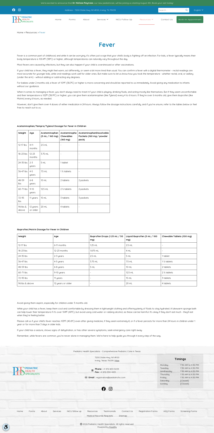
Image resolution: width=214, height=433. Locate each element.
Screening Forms (189, 411)
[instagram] (19, 9)
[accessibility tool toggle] (6, 427)
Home (58, 19)
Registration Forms (148, 411)
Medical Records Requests (100, 415)
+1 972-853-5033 (111, 369)
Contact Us (167, 19)
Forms (72, 19)
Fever (42, 32)
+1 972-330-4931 (108, 372)
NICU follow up (124, 19)
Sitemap (123, 415)
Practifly (113, 427)
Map (117, 360)
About (86, 19)
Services (102, 19)
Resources (146, 19)
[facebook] (13, 9)
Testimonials (110, 411)
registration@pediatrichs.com (110, 377)
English (198, 10)
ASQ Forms (169, 411)
